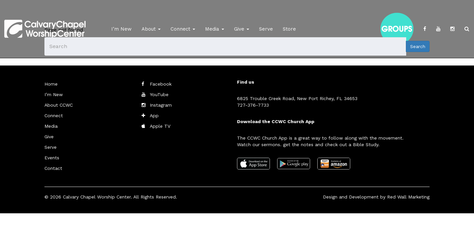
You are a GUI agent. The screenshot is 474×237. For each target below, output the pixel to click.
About (151, 29)
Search (417, 46)
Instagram (161, 105)
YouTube (159, 94)
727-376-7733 (253, 105)
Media (214, 29)
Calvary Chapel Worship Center (97, 196)
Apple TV (160, 126)
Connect (183, 29)
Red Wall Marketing (408, 196)
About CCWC (58, 105)
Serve (266, 29)
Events (51, 157)
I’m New (121, 29)
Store (289, 29)
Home (51, 84)
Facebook (160, 84)
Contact (53, 168)
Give (241, 29)
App (154, 115)
